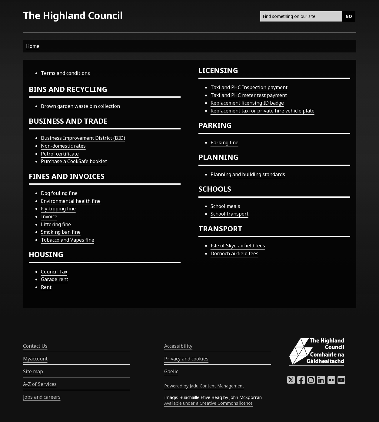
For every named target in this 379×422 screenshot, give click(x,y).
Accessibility (178, 346)
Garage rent (54, 279)
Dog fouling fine (59, 193)
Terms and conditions (65, 73)
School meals (225, 206)
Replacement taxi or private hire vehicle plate (262, 110)
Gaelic (171, 371)
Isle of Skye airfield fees (238, 245)
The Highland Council (73, 15)
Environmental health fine (71, 201)
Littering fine (56, 224)
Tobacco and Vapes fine (67, 239)
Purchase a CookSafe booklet (74, 161)
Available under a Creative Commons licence (208, 403)
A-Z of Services (40, 384)
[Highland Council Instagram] (311, 382)
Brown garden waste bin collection (80, 106)
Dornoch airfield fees (234, 253)
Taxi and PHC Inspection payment (249, 87)
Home (32, 46)
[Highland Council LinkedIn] (321, 382)
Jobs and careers (42, 397)
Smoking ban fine (61, 232)
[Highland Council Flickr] (331, 382)
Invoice (49, 216)
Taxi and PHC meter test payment (249, 95)
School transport (229, 213)
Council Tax (54, 271)
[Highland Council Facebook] (301, 382)
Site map (33, 371)
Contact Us (35, 346)
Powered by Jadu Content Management (204, 386)
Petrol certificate (60, 153)
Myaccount (35, 358)
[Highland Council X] (291, 382)
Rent (46, 287)
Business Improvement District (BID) (83, 138)
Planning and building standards (248, 174)
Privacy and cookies (186, 358)
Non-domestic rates (63, 145)
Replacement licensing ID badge (247, 102)
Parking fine (224, 142)
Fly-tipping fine (58, 208)
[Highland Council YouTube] (341, 382)
